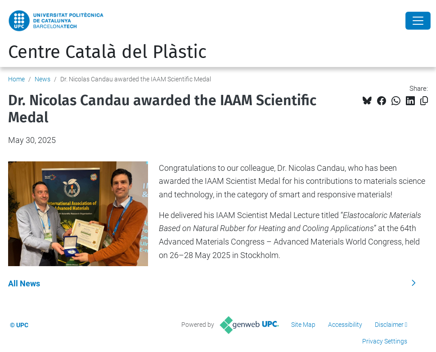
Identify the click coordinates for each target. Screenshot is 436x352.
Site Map (303, 324)
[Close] (418, 21)
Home (16, 79)
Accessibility (345, 324)
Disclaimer (389, 324)
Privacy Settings (384, 341)
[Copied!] (424, 101)
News (42, 79)
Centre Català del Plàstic (107, 52)
